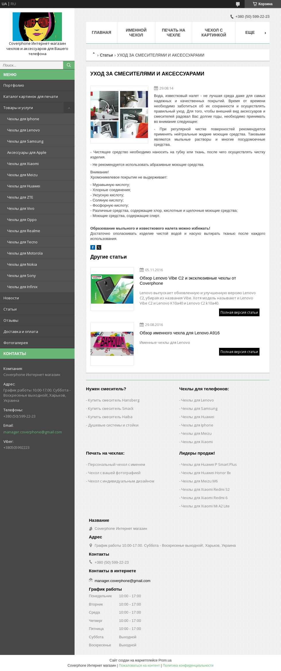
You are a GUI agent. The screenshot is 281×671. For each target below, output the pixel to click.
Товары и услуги (18, 107)
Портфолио (13, 85)
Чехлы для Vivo (20, 208)
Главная (101, 32)
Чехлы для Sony (21, 275)
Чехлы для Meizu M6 (199, 481)
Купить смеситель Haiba (110, 416)
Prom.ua (165, 660)
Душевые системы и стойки (113, 425)
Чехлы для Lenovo (23, 130)
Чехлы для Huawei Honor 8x (206, 472)
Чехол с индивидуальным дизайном (121, 481)
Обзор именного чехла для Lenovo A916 (180, 332)
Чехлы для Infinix (22, 286)
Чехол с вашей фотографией (114, 472)
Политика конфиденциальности (188, 666)
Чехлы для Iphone (23, 118)
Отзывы (10, 320)
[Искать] (69, 65)
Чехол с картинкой (214, 32)
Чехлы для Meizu (22, 174)
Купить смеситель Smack (111, 408)
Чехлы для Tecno (22, 242)
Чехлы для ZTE (20, 197)
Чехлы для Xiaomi (23, 163)
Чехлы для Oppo (22, 219)
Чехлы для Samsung (25, 141)
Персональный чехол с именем (116, 464)
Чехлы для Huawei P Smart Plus (209, 464)
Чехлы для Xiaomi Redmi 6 (204, 497)
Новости (11, 297)
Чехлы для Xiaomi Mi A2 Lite (205, 506)
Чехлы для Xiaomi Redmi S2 (205, 489)
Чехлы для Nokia (22, 264)
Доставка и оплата (20, 331)
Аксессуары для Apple (26, 152)
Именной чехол (136, 32)
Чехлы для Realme (23, 230)
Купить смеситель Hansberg (113, 400)
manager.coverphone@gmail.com (32, 432)
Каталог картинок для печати (30, 96)
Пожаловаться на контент (139, 666)
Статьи (10, 309)
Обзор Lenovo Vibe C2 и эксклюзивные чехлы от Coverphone (188, 281)
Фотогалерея (15, 342)
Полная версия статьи (239, 312)
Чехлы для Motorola (25, 253)
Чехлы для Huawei (23, 186)
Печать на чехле (173, 32)
